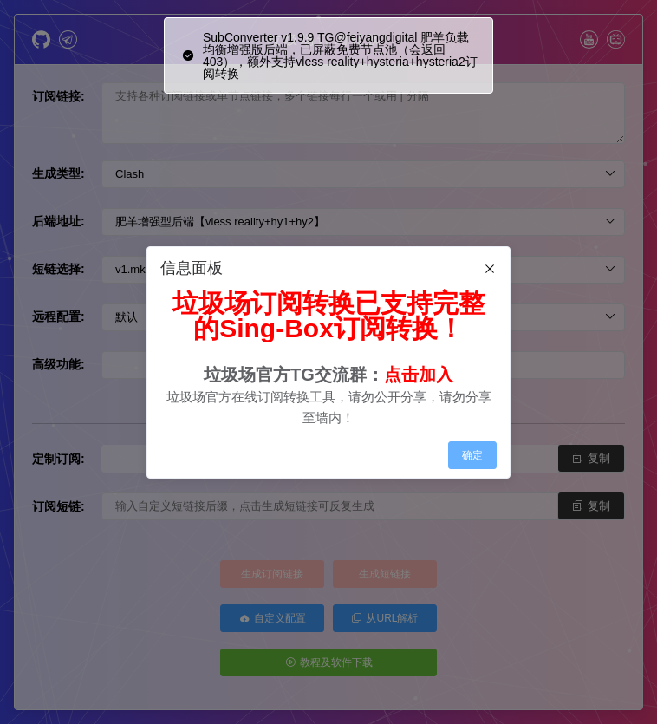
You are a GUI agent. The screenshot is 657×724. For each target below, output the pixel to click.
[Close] (490, 270)
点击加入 (418, 374)
